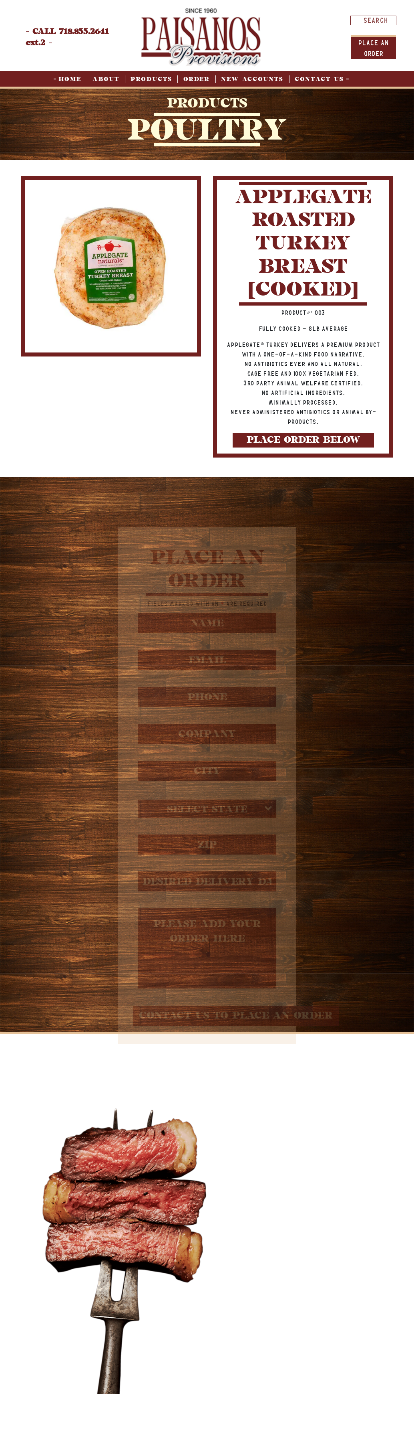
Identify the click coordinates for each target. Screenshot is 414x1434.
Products (151, 79)
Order (196, 79)
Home (69, 79)
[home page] (201, 37)
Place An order (373, 48)
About (105, 79)
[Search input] (375, 20)
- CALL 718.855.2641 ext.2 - (67, 37)
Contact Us (319, 79)
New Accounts (252, 79)
